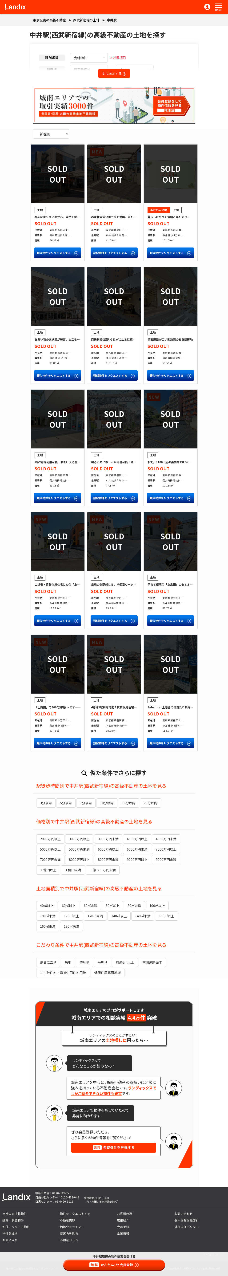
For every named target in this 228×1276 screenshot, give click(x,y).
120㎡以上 (71, 916)
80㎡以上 (112, 905)
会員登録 (123, 1227)
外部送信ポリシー (186, 1227)
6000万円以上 (108, 849)
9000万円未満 (166, 859)
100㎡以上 (157, 905)
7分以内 (86, 803)
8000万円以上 (79, 859)
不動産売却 (67, 1220)
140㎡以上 (119, 916)
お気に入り (10, 1240)
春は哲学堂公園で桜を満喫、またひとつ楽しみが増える (126, 217)
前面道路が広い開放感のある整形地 (170, 339)
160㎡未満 (48, 926)
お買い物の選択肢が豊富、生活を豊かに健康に (64, 339)
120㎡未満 (95, 916)
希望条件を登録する (113, 1147)
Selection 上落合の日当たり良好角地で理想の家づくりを (184, 707)
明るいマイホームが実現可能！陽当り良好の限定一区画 (126, 462)
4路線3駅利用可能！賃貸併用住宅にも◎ (116, 707)
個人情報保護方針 (186, 1220)
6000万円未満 (137, 849)
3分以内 (46, 803)
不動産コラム (69, 1240)
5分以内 (66, 803)
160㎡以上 (166, 916)
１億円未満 (73, 870)
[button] (218, 6)
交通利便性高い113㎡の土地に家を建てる (117, 339)
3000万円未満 (108, 838)
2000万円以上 (50, 838)
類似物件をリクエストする (57, 253)
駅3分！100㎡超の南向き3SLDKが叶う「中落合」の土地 (184, 462)
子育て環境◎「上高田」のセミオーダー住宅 (176, 584)
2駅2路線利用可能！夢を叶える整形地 (59, 462)
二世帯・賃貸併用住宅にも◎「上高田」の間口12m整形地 (71, 584)
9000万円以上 (137, 859)
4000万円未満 (166, 838)
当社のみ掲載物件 (14, 1213)
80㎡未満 (134, 905)
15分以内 (129, 803)
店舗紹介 (123, 1220)
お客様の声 (124, 1213)
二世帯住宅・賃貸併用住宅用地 (63, 972)
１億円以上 (48, 870)
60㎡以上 (69, 905)
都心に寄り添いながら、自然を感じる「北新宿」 (66, 217)
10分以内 (107, 803)
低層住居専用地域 (107, 972)
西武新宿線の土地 (86, 20)
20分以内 (150, 803)
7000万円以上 (166, 849)
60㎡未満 (90, 905)
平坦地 (103, 962)
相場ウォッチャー (72, 1227)
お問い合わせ (183, 1213)
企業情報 (123, 1233)
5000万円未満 (79, 849)
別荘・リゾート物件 (16, 1227)
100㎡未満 (48, 916)
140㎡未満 (143, 916)
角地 (68, 962)
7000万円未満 (50, 859)
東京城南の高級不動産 (49, 20)
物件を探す (10, 1233)
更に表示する (114, 73)
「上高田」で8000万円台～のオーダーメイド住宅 (66, 707)
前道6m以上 (125, 962)
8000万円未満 (108, 859)
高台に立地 (48, 962)
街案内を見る (69, 1233)
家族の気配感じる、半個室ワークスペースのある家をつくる (129, 584)
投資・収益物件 (13, 1220)
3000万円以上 (79, 838)
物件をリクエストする (75, 1213)
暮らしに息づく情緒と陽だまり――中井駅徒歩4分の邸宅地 (185, 217)
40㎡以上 (47, 905)
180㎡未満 (71, 926)
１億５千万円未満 (102, 870)
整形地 (84, 962)
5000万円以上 (50, 849)
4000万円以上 (137, 838)
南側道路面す (152, 962)
